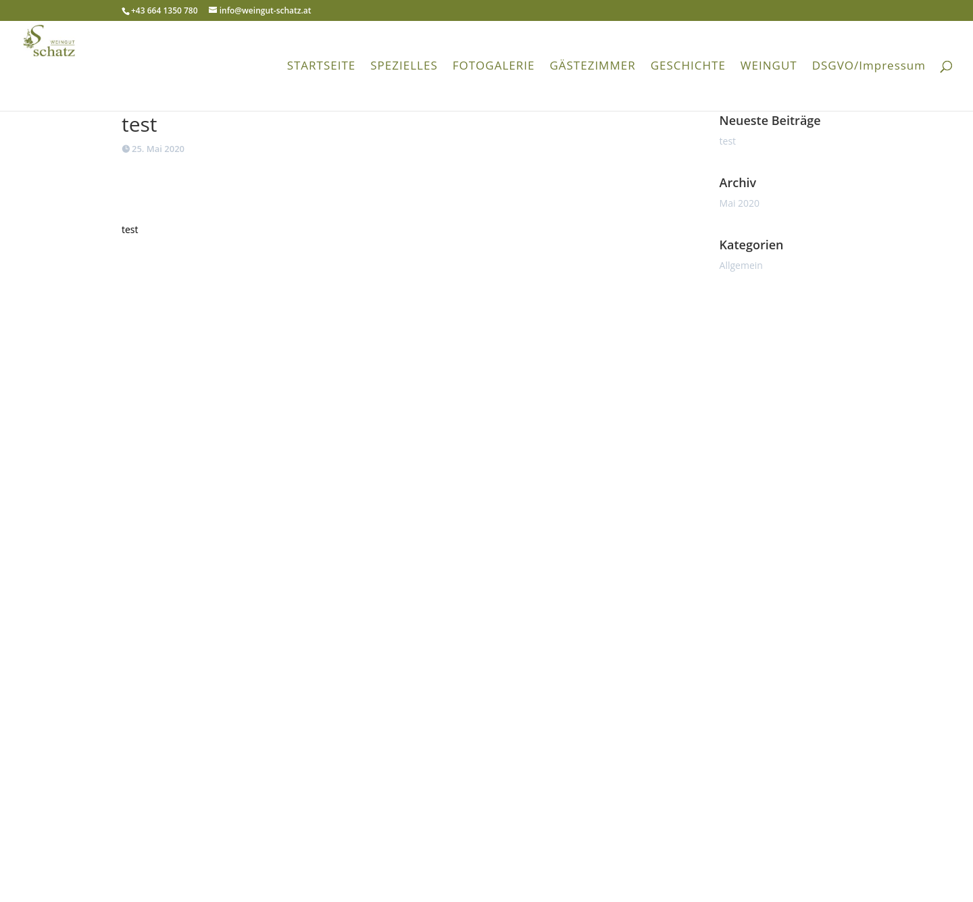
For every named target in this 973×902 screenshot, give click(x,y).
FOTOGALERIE (494, 67)
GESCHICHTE (688, 67)
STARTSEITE (321, 67)
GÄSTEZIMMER (592, 67)
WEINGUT (769, 67)
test (728, 140)
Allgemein (741, 265)
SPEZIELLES (403, 67)
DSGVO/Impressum (869, 67)
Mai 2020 (740, 203)
